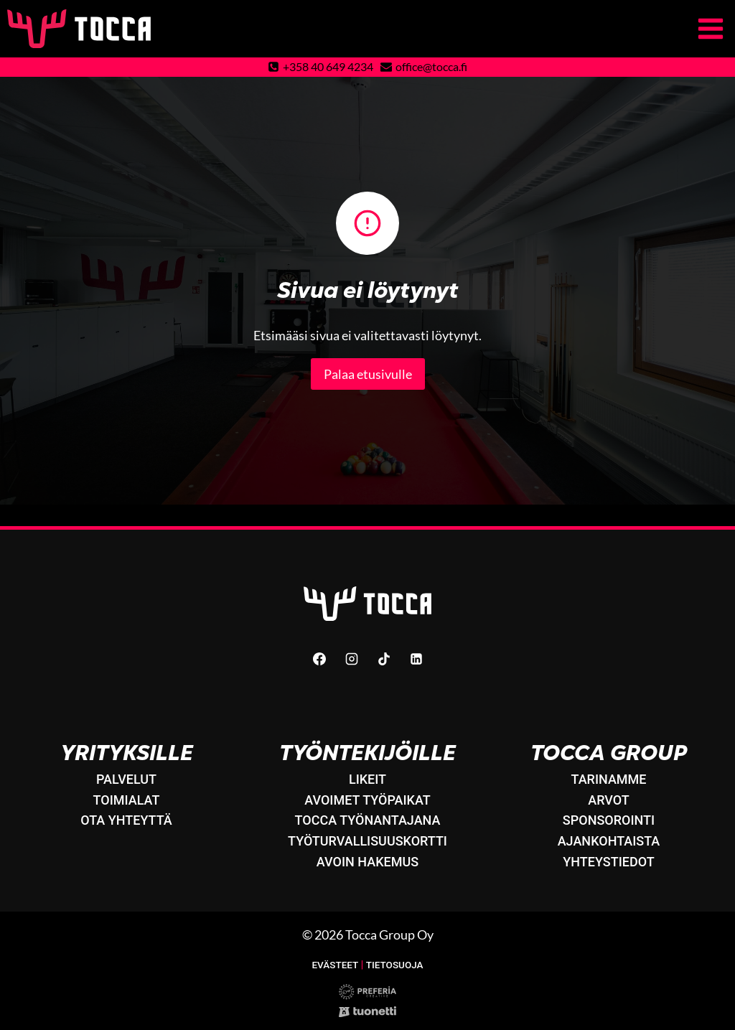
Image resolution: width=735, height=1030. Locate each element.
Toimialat (126, 799)
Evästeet (334, 964)
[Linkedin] (416, 659)
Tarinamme (608, 779)
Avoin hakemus (367, 861)
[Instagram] (352, 659)
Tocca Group (609, 752)
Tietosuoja (394, 964)
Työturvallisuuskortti (367, 841)
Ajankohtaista (609, 841)
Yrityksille (126, 752)
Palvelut (126, 779)
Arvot (608, 799)
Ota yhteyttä (126, 820)
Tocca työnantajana (368, 820)
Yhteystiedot (608, 861)
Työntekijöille (367, 752)
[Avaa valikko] (712, 28)
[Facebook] (319, 659)
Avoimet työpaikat (367, 799)
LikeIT (367, 779)
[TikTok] (384, 659)
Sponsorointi (609, 820)
